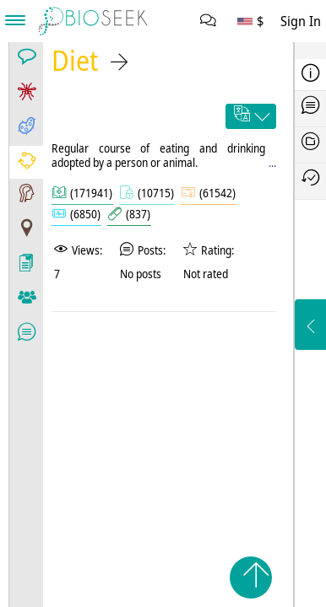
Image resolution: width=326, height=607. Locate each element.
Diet (75, 60)
